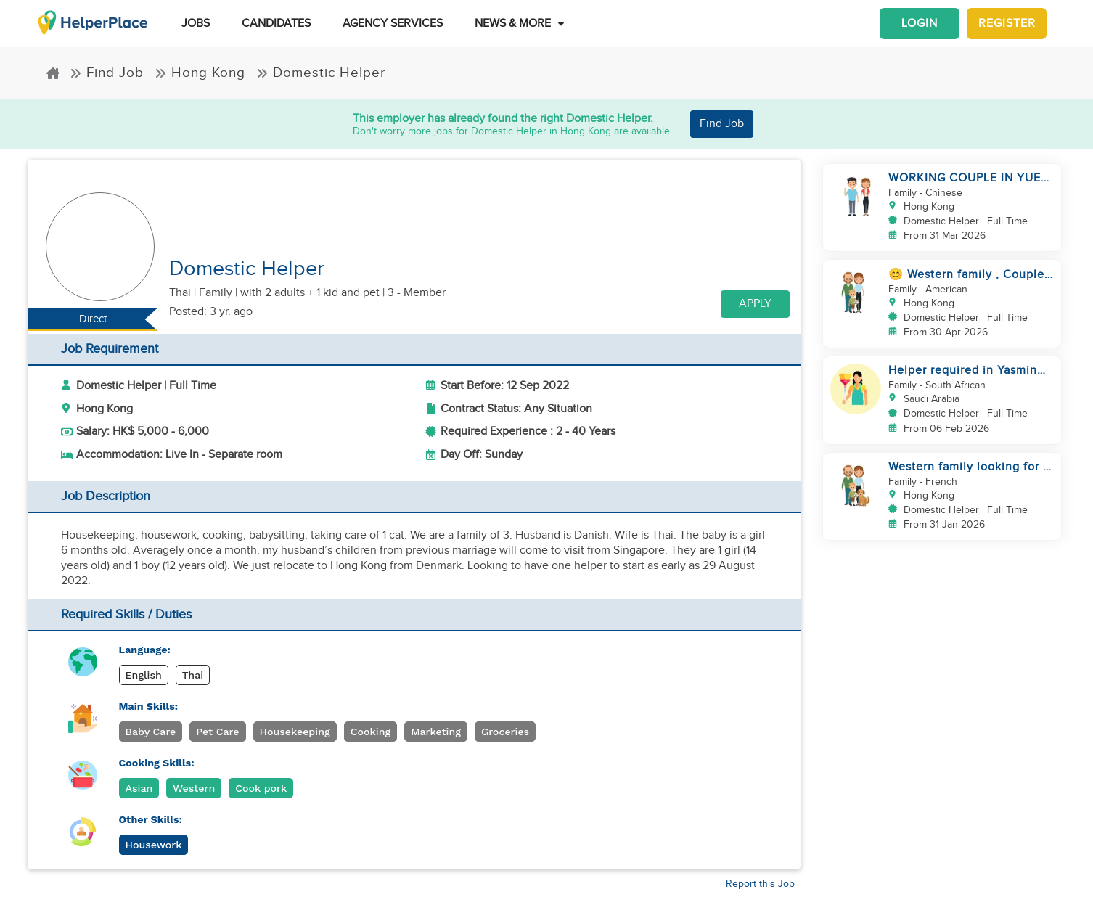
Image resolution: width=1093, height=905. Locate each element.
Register (1007, 23)
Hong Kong (200, 73)
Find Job (107, 73)
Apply (755, 304)
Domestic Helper (320, 73)
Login (919, 23)
